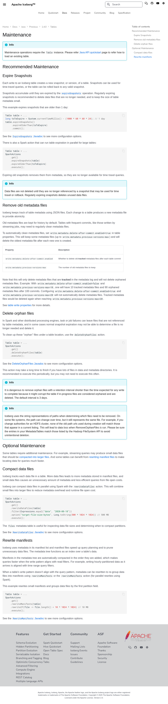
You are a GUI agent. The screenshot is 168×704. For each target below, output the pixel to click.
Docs (64, 13)
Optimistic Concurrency (29, 662)
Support (75, 643)
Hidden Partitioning (27, 646)
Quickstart (53, 13)
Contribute (76, 658)
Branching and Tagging (29, 658)
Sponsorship (105, 654)
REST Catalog (24, 677)
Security (102, 658)
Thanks (102, 650)
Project (87, 13)
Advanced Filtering (27, 666)
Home (41, 13)
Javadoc (27, 136)
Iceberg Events (78, 650)
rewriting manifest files (102, 457)
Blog (112, 13)
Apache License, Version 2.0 (91, 698)
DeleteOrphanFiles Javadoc (28, 363)
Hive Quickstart (52, 646)
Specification (124, 13)
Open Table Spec (53, 650)
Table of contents (141, 26)
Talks (46, 662)
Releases (75, 13)
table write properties (20, 305)
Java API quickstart (90, 52)
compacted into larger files (34, 457)
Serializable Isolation (28, 654)
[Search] (123, 4)
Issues (74, 654)
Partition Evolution (26, 650)
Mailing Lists (77, 646)
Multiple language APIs (29, 681)
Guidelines (76, 662)
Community (100, 13)
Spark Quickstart (52, 643)
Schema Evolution (26, 643)
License (102, 662)
